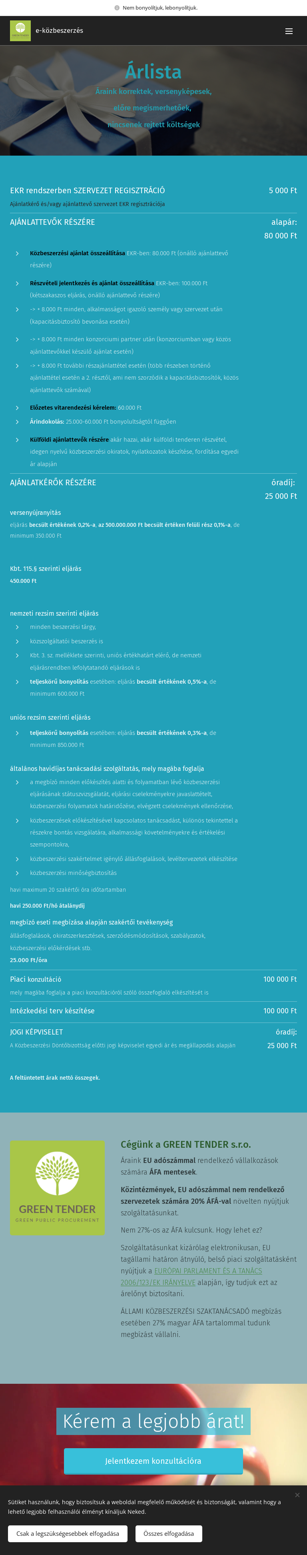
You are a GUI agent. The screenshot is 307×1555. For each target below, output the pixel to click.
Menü (289, 31)
